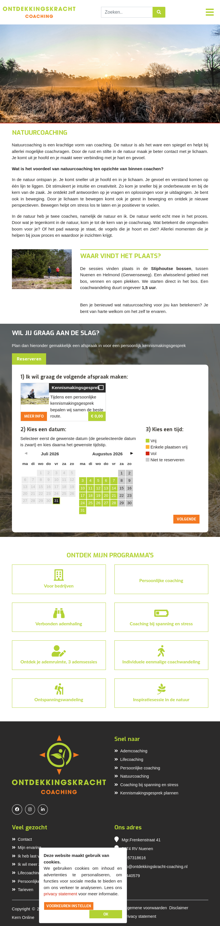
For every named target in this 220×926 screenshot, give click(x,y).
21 (114, 495)
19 (98, 495)
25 (90, 503)
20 (106, 495)
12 (98, 488)
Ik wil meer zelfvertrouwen (38, 864)
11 (90, 488)
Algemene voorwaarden (145, 908)
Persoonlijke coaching (137, 768)
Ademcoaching (130, 751)
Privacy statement (140, 916)
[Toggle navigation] (209, 12)
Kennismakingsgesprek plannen (146, 793)
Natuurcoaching (131, 776)
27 (106, 503)
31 (56, 501)
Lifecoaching (128, 759)
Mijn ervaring (26, 847)
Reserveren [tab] (29, 359)
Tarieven (22, 889)
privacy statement (60, 893)
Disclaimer (178, 908)
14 (114, 488)
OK (105, 914)
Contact (22, 839)
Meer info (34, 416)
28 (114, 503)
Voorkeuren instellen (68, 906)
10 (83, 488)
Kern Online (23, 917)
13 (106, 488)
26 (98, 503)
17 (83, 495)
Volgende (186, 519)
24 (83, 503)
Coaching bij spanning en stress (146, 784)
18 (90, 495)
